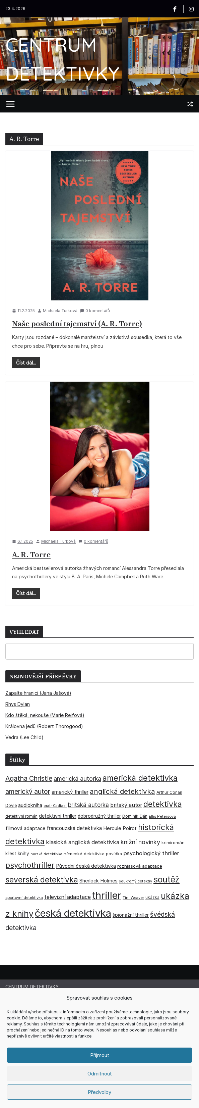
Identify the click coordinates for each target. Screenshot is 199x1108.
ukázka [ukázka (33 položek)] (152, 897)
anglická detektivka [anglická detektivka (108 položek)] (122, 791)
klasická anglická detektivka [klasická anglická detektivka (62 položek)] (82, 842)
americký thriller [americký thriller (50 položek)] (70, 792)
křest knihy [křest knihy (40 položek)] (17, 853)
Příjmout (99, 1055)
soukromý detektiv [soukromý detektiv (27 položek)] (135, 881)
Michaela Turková (60, 310)
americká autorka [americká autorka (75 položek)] (77, 778)
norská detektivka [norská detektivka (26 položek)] (46, 854)
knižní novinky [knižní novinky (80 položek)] (140, 842)
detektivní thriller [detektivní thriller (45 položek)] (57, 816)
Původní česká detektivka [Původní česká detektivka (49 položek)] (86, 866)
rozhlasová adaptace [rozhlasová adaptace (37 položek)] (139, 866)
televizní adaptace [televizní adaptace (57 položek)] (67, 897)
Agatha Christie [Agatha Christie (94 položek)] (28, 778)
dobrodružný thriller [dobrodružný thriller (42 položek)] (99, 816)
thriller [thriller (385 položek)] (106, 895)
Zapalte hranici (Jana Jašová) (38, 693)
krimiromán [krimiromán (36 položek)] (173, 842)
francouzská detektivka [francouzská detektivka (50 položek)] (74, 828)
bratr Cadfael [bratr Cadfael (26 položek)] (55, 806)
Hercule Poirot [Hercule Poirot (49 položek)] (120, 828)
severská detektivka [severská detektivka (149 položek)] (41, 879)
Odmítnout (99, 1073)
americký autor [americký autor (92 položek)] (27, 791)
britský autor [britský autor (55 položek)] (126, 805)
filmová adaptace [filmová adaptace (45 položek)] (25, 828)
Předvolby (99, 1092)
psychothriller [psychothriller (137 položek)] (30, 865)
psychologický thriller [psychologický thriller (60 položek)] (151, 853)
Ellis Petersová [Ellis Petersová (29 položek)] (162, 816)
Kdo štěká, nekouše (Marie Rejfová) (44, 715)
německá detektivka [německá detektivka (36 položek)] (84, 853)
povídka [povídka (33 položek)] (114, 853)
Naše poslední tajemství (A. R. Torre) (77, 323)
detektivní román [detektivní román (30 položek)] (21, 816)
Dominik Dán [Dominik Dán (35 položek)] (134, 816)
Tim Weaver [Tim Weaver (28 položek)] (133, 897)
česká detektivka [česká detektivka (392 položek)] (73, 913)
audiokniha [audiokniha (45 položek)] (30, 805)
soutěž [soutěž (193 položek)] (166, 879)
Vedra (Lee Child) (24, 737)
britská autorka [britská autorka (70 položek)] (88, 804)
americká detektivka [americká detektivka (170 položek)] (140, 778)
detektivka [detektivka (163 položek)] (162, 804)
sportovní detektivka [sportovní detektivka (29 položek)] (24, 897)
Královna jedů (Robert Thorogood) (44, 726)
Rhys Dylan (17, 704)
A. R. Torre (31, 554)
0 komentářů (95, 310)
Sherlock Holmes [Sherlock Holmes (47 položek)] (98, 881)
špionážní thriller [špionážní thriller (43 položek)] (131, 915)
